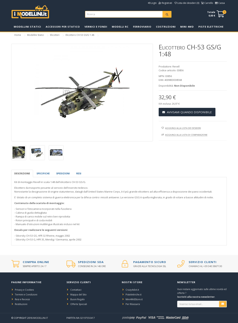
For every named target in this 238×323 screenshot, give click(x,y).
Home (17, 35)
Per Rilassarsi (133, 304)
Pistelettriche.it (133, 294)
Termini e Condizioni (26, 294)
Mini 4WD (187, 26)
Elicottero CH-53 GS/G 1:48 (80, 35)
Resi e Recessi (22, 299)
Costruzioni (166, 26)
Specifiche (43, 173)
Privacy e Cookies (24, 289)
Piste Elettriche (210, 26)
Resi (78, 173)
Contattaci (75, 289)
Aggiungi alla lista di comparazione (186, 134)
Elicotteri (54, 35)
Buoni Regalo (77, 299)
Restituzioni (21, 304)
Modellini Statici (27, 26)
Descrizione (22, 173)
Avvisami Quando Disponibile (187, 112)
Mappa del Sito (78, 294)
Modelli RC (120, 26)
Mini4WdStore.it (134, 299)
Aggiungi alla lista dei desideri (183, 128)
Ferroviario (142, 26)
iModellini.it (40, 318)
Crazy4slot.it (132, 289)
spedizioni (63, 173)
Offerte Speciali (78, 304)
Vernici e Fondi (95, 26)
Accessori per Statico (63, 26)
